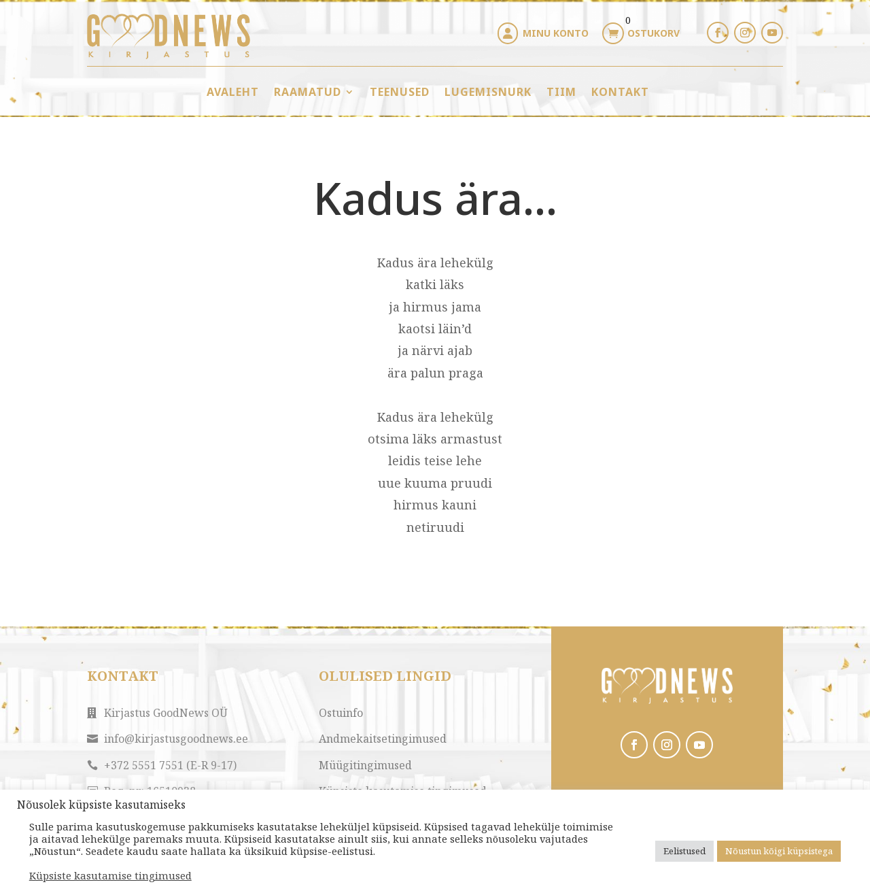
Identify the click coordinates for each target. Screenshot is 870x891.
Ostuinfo (341, 712)
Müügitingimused (365, 765)
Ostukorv (653, 33)
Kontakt (620, 91)
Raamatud (307, 91)
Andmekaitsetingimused (383, 738)
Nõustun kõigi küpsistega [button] (779, 851)
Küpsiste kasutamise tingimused (110, 875)
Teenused (400, 91)
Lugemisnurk (488, 91)
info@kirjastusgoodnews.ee (176, 738)
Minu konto (556, 33)
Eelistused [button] (684, 851)
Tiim (561, 91)
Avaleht (233, 91)
